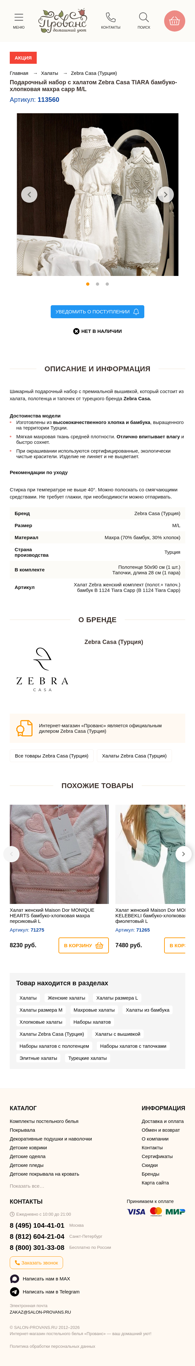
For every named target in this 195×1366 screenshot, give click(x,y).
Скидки (150, 1165)
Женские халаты (66, 998)
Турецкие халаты (87, 1058)
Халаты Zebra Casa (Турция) (134, 755)
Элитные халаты (38, 1058)
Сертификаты (157, 1156)
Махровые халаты (94, 1010)
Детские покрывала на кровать (44, 1174)
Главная (20, 73)
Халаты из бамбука (147, 1010)
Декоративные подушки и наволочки (51, 1138)
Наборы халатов (92, 1022)
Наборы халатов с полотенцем (54, 1046)
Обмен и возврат (161, 1130)
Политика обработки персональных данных (52, 1346)
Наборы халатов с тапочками (133, 1046)
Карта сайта (155, 1182)
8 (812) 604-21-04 (37, 1236)
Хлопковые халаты (41, 1022)
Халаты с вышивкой (117, 1034)
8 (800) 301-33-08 (37, 1247)
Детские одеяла (28, 1156)
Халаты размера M (41, 1010)
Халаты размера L (117, 998)
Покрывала (22, 1130)
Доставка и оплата (163, 1121)
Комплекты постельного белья (44, 1121)
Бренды (150, 1174)
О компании (155, 1138)
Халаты (50, 73)
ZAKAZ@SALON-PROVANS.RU (40, 1312)
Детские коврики (28, 1147)
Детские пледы (27, 1165)
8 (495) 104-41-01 (37, 1225)
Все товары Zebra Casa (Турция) (51, 755)
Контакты (152, 1147)
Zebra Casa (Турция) (94, 73)
